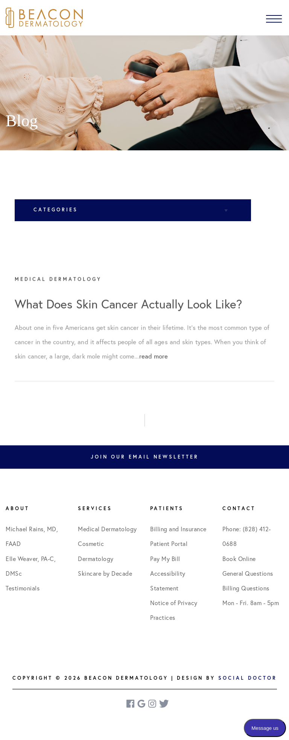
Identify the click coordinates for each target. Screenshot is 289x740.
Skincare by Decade (105, 573)
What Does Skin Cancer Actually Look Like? (128, 308)
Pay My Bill (165, 559)
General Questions (247, 573)
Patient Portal (168, 543)
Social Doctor (247, 678)
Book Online (239, 559)
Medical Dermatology (107, 529)
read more (153, 361)
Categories (55, 209)
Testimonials (23, 588)
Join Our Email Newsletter (145, 457)
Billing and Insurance (178, 529)
